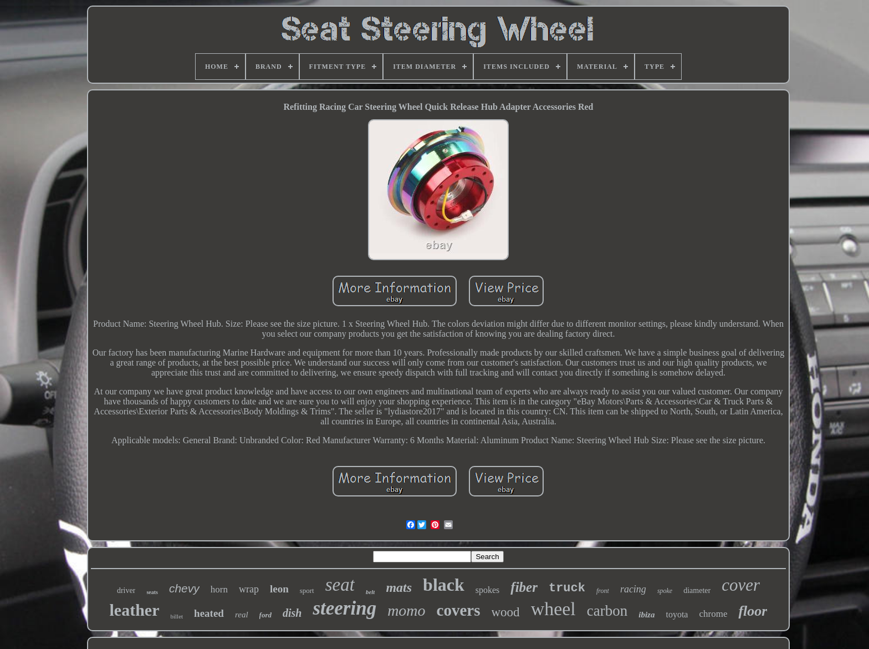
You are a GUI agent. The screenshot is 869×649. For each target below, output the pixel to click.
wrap (249, 589)
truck (567, 588)
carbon (607, 610)
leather (135, 610)
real (241, 614)
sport (307, 590)
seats (152, 592)
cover (741, 585)
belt (370, 592)
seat (340, 585)
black (443, 585)
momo (406, 610)
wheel (553, 609)
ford (265, 615)
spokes (488, 590)
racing (633, 589)
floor (752, 611)
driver (126, 590)
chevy (184, 588)
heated (209, 613)
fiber (524, 587)
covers (458, 610)
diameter (696, 590)
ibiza (646, 614)
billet (177, 616)
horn (219, 589)
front (602, 591)
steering (344, 608)
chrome (713, 614)
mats (399, 587)
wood (506, 612)
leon (279, 589)
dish (292, 613)
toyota (677, 614)
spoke (664, 591)
